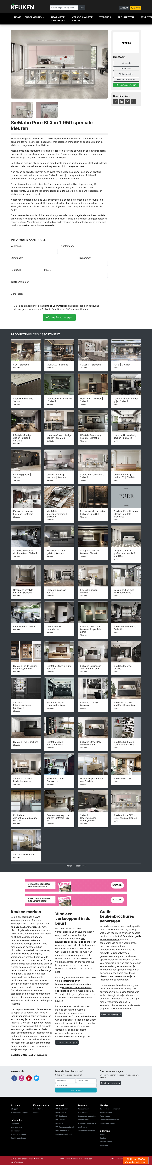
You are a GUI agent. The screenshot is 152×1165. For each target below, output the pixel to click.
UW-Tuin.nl (60, 1120)
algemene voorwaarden (54, 305)
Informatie (126, 63)
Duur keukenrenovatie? (109, 1120)
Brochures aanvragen (126, 85)
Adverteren (37, 1109)
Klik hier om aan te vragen (135, 1160)
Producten (126, 68)
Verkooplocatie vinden (82, 19)
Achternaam (67, 246)
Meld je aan (76, 1090)
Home (17, 17)
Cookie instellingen (18, 1138)
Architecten (126, 17)
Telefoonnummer (20, 281)
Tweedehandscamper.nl (110, 1109)
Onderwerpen (33, 17)
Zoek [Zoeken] (82, 7)
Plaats (47, 269)
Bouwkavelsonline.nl (63, 1134)
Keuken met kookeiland (87, 1116)
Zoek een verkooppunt (67, 1042)
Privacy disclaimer (18, 1134)
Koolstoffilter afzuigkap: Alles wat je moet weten (87, 1123)
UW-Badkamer (61, 1109)
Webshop (105, 17)
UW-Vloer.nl (60, 1123)
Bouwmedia (38, 1159)
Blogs (102, 1134)
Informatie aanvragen (58, 19)
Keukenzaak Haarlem (86, 1131)
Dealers (103, 1138)
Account (124, 8)
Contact (36, 1112)
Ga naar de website (126, 79)
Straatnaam (17, 257)
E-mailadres (17, 293)
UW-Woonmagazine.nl (64, 1127)
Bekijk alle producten (76, 866)
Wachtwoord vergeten (20, 1112)
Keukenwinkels (106, 1142)
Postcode (16, 269)
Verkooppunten (126, 74)
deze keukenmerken (25, 926)
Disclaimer (15, 1131)
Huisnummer (84, 257)
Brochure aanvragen (110, 1083)
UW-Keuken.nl (61, 1116)
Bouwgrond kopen (107, 1123)
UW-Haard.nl (60, 1112)
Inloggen (14, 1109)
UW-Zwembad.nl (62, 1131)
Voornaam (16, 246)
